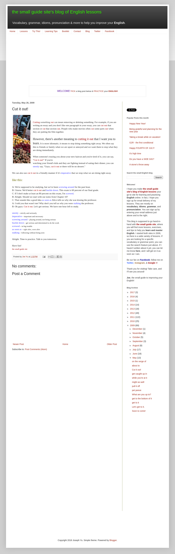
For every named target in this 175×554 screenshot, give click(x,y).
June (135, 353)
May (134, 358)
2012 (132, 313)
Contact (77, 31)
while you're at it (139, 378)
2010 (132, 321)
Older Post (112, 344)
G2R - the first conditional (141, 142)
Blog (87, 31)
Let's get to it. (138, 407)
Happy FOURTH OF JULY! (142, 148)
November (137, 333)
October (136, 337)
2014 (132, 305)
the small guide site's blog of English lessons (57, 11)
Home (12, 31)
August (136, 345)
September (137, 341)
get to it (135, 402)
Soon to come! (139, 411)
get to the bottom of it (142, 398)
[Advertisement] (87, 59)
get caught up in (139, 374)
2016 (132, 296)
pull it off (136, 386)
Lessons (24, 31)
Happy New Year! (137, 123)
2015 (132, 300)
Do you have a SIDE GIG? (141, 159)
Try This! (36, 31)
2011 (132, 317)
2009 (132, 325)
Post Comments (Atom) (36, 349)
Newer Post (18, 344)
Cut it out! (136, 369)
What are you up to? (141, 394)
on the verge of (139, 361)
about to (136, 365)
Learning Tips (51, 31)
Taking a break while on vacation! (145, 137)
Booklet (65, 31)
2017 (132, 292)
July (134, 349)
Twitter (97, 31)
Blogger (113, 540)
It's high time (135, 153)
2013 (132, 309)
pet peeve (136, 390)
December (137, 329)
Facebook (109, 31)
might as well (138, 382)
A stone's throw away (139, 164)
